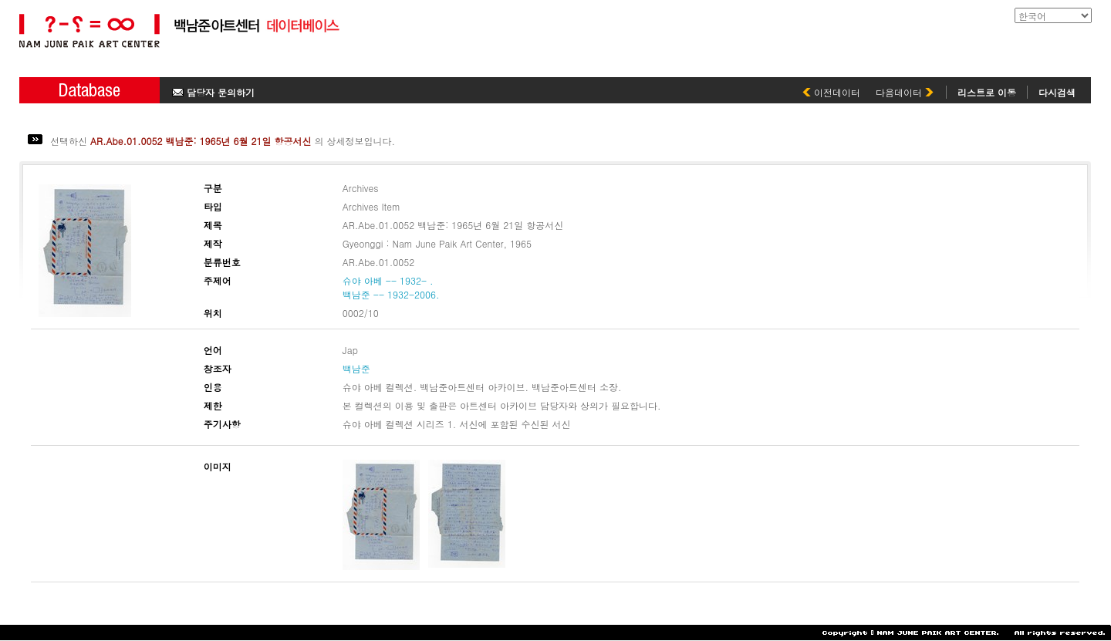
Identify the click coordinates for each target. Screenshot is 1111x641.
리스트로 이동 (986, 92)
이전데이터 (831, 92)
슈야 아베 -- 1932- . (388, 280)
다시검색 (1057, 92)
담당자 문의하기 (213, 92)
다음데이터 (905, 92)
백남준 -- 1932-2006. (391, 294)
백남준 (356, 368)
